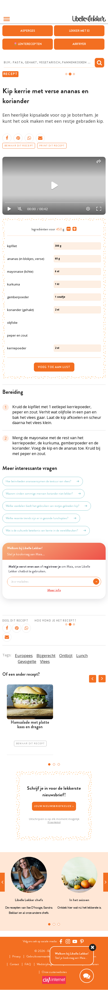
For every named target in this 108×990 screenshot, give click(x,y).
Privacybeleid (54, 822)
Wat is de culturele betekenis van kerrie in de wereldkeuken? (46, 531)
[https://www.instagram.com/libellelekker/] (68, 941)
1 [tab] (49, 764)
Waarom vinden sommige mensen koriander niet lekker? (43, 494)
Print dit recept (51, 145)
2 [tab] (54, 764)
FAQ (28, 964)
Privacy (16, 956)
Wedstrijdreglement (48, 964)
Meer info (54, 590)
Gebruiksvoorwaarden (39, 956)
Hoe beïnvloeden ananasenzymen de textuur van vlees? (43, 481)
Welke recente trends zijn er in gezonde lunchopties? (41, 518)
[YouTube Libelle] (74, 941)
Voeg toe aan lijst (54, 367)
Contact (14, 964)
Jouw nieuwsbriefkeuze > (54, 806)
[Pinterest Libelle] (82, 941)
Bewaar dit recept (18, 145)
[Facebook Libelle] (60, 941)
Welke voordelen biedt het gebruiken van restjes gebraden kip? (47, 506)
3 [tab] (59, 764)
